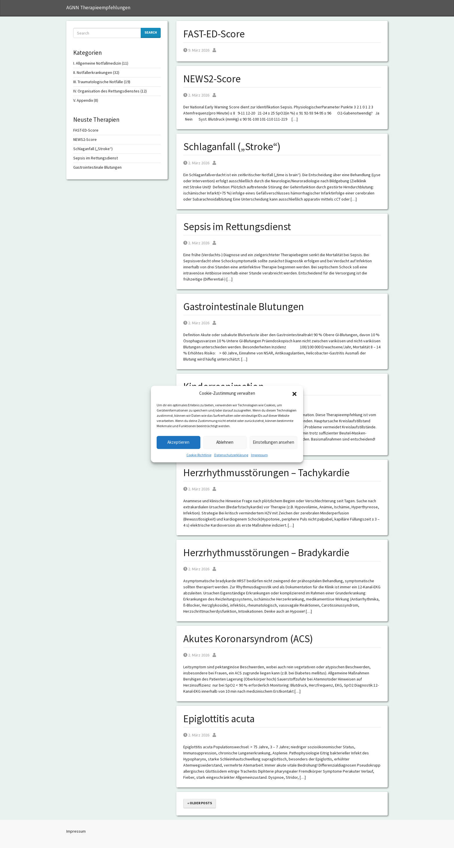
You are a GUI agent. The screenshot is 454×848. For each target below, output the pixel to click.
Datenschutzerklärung (231, 455)
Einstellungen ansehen (273, 442)
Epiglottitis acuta (219, 718)
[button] (294, 393)
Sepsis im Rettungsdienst (237, 226)
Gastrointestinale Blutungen (243, 306)
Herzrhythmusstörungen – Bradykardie (266, 552)
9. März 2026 (196, 50)
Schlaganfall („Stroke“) (232, 146)
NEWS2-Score (212, 78)
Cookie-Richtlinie (198, 455)
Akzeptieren (178, 442)
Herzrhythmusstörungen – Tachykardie (266, 472)
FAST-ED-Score (214, 34)
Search (150, 32)
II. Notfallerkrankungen (92, 72)
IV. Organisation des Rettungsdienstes (106, 91)
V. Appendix (83, 100)
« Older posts (199, 803)
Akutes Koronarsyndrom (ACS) (248, 638)
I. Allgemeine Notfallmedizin (97, 63)
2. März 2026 (196, 95)
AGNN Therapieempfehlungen (98, 7)
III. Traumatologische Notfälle (98, 81)
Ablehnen (224, 442)
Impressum (259, 455)
